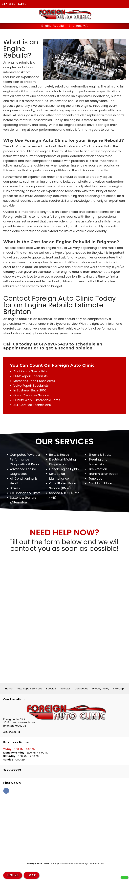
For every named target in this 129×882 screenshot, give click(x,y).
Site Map (118, 688)
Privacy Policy (100, 688)
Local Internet (96, 863)
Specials (51, 688)
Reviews (65, 688)
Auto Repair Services (29, 688)
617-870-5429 (14, 4)
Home (9, 688)
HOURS (13, 875)
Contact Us (81, 688)
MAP (32, 875)
